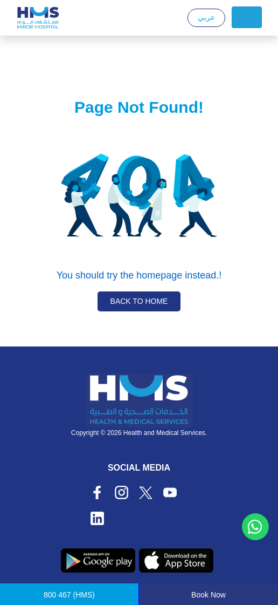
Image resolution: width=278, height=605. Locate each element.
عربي (206, 17)
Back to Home (139, 301)
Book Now (208, 594)
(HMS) (69, 595)
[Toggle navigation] (247, 17)
